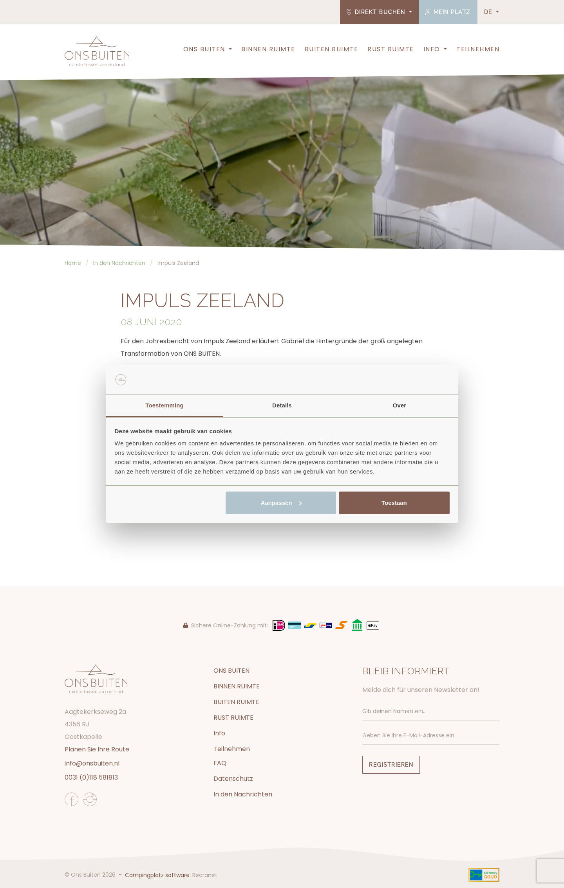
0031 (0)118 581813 (91, 777)
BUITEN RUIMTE (331, 49)
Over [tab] (400, 405)
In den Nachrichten (242, 794)
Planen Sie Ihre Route (97, 749)
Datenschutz (233, 778)
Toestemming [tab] (164, 405)
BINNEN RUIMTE (268, 49)
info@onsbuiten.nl (92, 763)
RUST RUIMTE (390, 49)
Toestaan (394, 502)
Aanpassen (281, 502)
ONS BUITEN (204, 49)
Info (431, 49)
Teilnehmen (477, 49)
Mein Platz (448, 12)
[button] (229, 49)
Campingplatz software (157, 875)
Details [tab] (282, 405)
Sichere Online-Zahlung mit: (225, 625)
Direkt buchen (377, 12)
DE (489, 12)
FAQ (219, 762)
